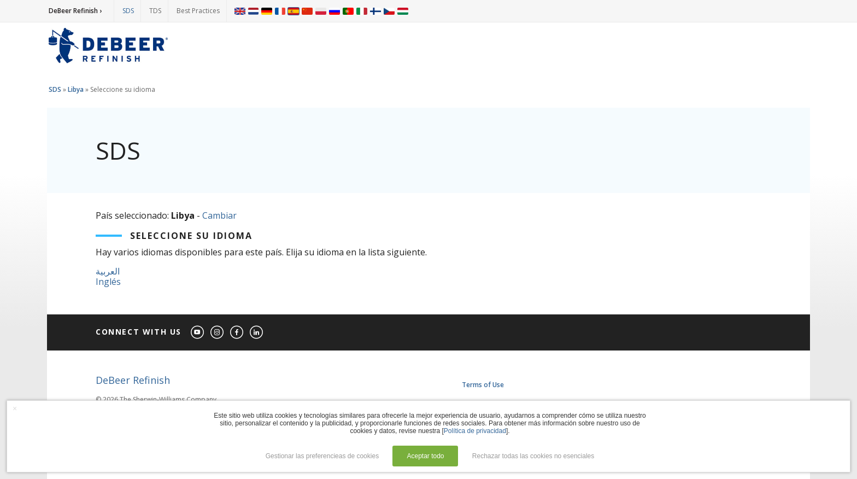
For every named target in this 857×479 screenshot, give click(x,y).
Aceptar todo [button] (425, 456)
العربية (108, 271)
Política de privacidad (475, 431)
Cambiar (219, 215)
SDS (128, 10)
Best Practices (198, 10)
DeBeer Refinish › (75, 10)
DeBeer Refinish (133, 380)
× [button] (15, 408)
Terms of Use (483, 384)
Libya (76, 89)
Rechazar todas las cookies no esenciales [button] (533, 456)
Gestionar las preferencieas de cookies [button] (322, 456)
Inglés (108, 282)
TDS (155, 10)
